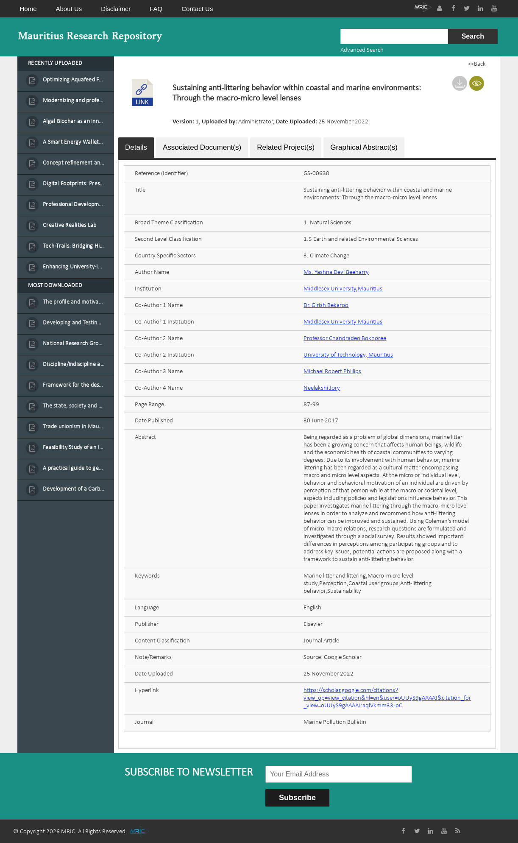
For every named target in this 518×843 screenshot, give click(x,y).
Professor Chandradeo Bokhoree (345, 338)
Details (136, 146)
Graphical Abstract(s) (364, 146)
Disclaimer (116, 8)
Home (28, 8)
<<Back (476, 64)
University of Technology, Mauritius (348, 354)
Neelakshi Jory (322, 387)
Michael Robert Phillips (332, 371)
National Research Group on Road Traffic (74, 344)
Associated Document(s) (202, 146)
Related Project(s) (286, 146)
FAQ (156, 8)
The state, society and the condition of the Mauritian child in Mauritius (74, 406)
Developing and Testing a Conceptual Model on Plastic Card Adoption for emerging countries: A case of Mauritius (74, 323)
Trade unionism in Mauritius (74, 427)
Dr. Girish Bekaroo (326, 304)
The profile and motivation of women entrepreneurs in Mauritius (74, 302)
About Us (69, 8)
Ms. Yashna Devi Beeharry (336, 271)
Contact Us (197, 8)
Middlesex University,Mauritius (343, 288)
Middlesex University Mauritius (343, 321)
